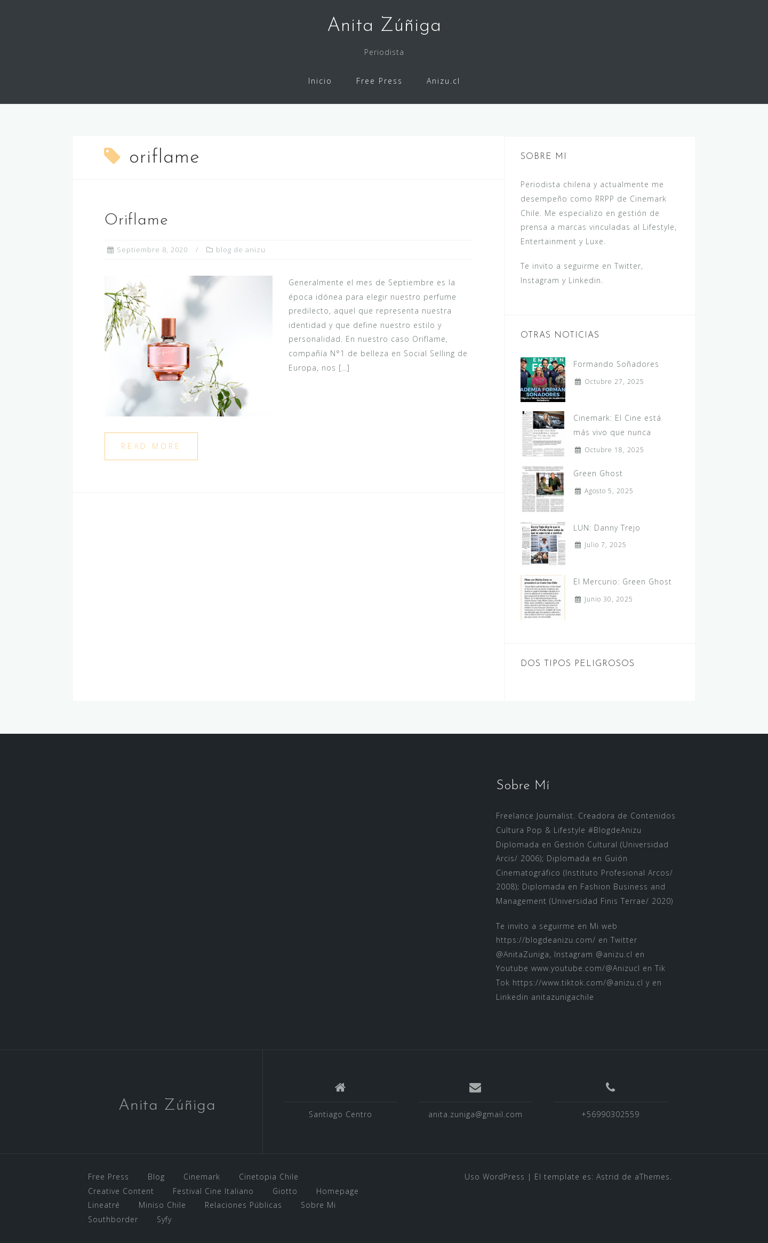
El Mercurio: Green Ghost (622, 581)
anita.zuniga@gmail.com (475, 1114)
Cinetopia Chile (269, 1177)
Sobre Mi (318, 1205)
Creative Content (121, 1191)
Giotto (285, 1191)
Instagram (540, 280)
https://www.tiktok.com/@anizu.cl (578, 982)
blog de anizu (241, 249)
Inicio (320, 81)
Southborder (113, 1219)
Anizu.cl (443, 81)
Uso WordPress (495, 1177)
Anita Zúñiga (167, 1105)
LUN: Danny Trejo (607, 528)
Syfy (164, 1219)
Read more (151, 446)
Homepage (337, 1191)
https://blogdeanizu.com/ (546, 940)
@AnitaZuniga (522, 954)
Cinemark (201, 1177)
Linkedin (585, 280)
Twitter (627, 266)
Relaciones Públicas (243, 1205)
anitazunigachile (562, 997)
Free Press (379, 81)
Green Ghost (598, 473)
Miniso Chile (162, 1205)
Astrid (607, 1177)
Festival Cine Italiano (213, 1191)
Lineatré (104, 1205)
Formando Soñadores (616, 364)
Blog (156, 1177)
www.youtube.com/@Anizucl (585, 968)
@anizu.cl (614, 954)
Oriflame (137, 220)
